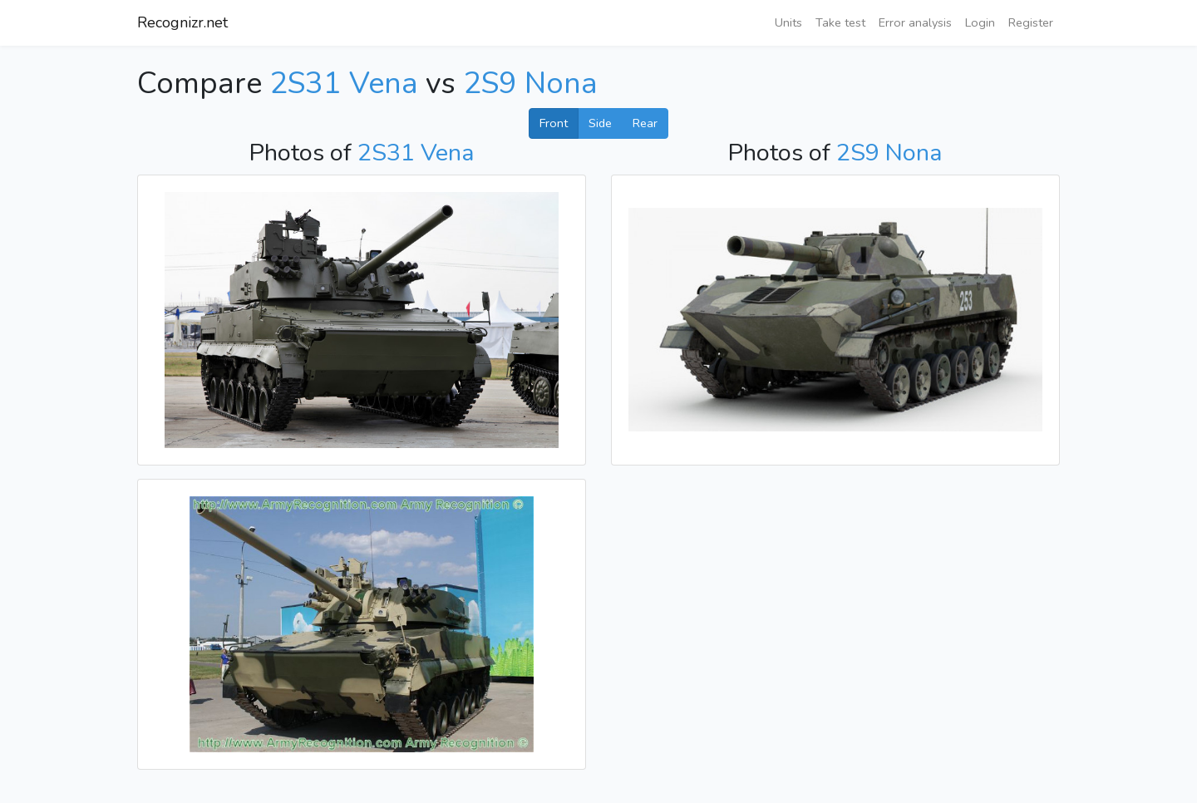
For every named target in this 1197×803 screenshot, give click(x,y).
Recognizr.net (182, 22)
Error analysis (915, 22)
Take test (840, 22)
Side (600, 123)
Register (1030, 22)
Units (788, 22)
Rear (645, 123)
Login (980, 22)
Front (553, 123)
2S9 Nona (530, 83)
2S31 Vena (343, 83)
